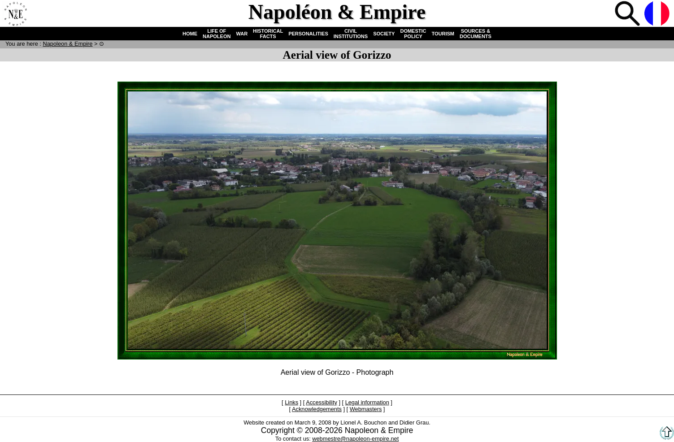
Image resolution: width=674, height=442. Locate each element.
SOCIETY (384, 33)
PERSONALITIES (308, 33)
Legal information (367, 402)
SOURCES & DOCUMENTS (475, 33)
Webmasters (366, 409)
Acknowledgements (317, 409)
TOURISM (443, 33)
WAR (242, 33)
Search (628, 14)
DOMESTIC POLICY (413, 33)
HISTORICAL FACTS (268, 33)
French (657, 14)
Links (291, 402)
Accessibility (321, 402)
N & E (67, 43)
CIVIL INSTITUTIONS (351, 33)
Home (15, 14)
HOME (190, 33)
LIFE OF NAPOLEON (216, 33)
